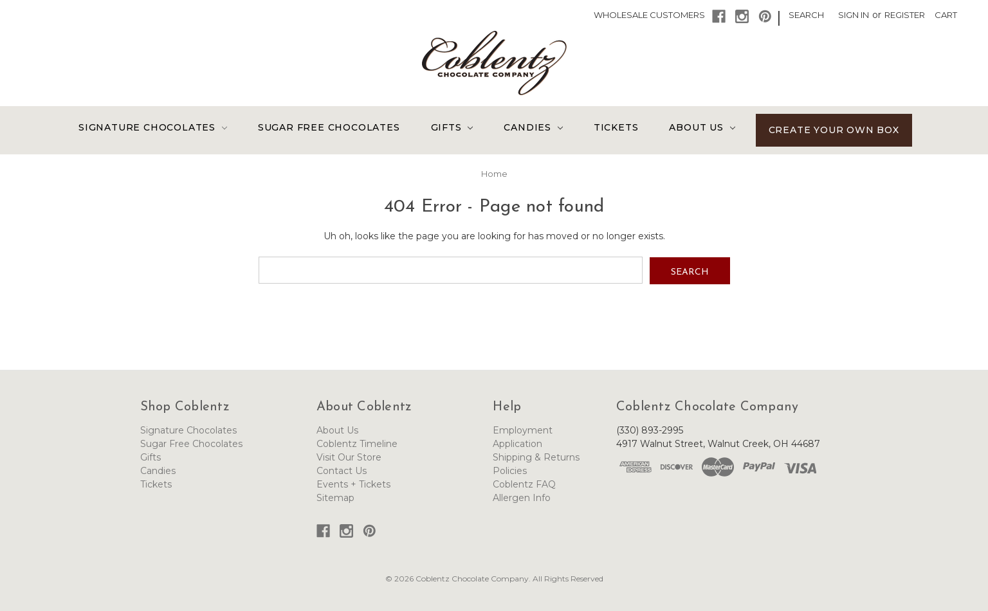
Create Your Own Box (834, 130)
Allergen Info (522, 497)
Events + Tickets (353, 483)
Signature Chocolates (152, 127)
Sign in (853, 15)
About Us (702, 127)
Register (904, 15)
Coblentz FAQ (524, 483)
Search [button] (806, 15)
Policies (510, 470)
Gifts (452, 127)
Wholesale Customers (649, 15)
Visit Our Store (348, 456)
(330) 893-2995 (649, 429)
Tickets (616, 127)
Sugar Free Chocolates (329, 127)
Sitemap (335, 497)
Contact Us (341, 470)
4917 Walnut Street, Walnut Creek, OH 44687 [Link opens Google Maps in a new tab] (718, 443)
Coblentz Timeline (357, 443)
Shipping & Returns (536, 456)
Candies (533, 127)
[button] (719, 16)
